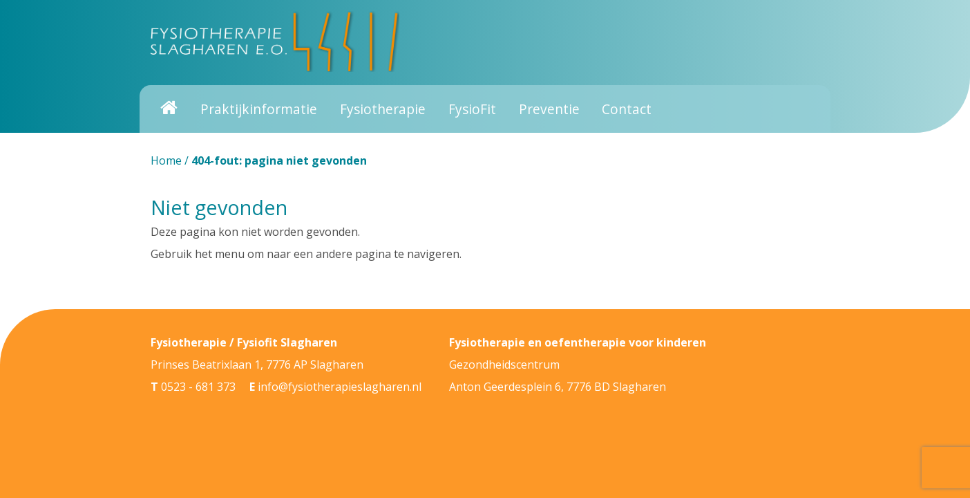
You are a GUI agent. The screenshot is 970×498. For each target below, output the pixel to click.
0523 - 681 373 (198, 386)
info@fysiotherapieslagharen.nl (339, 386)
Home (166, 160)
